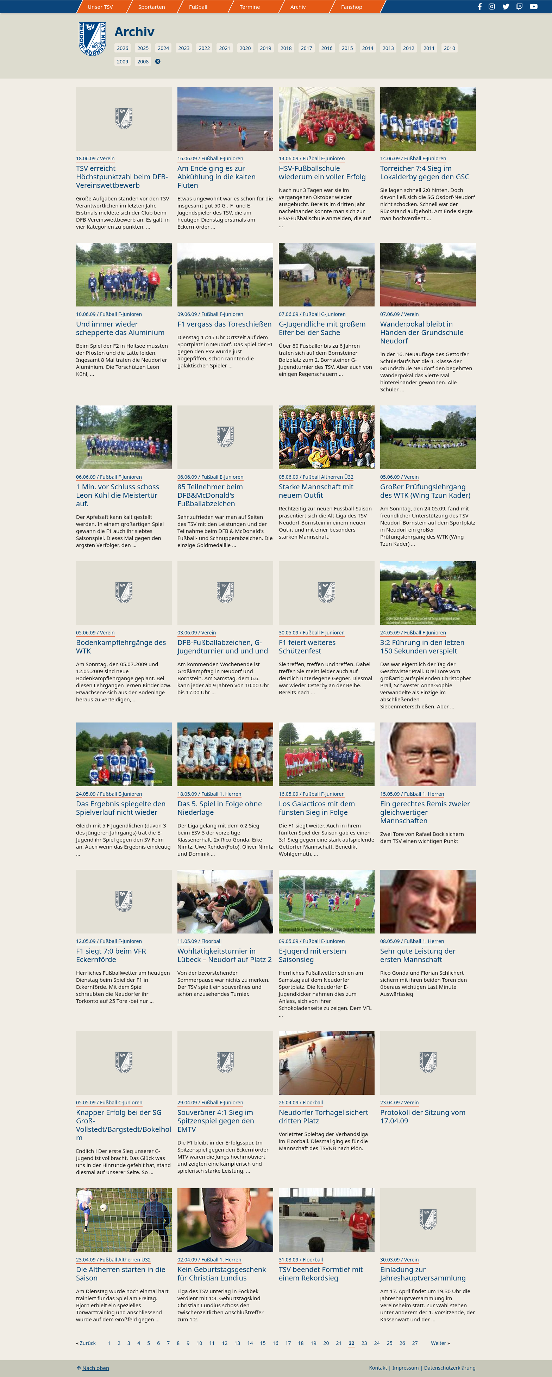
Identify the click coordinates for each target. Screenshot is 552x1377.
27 (415, 1343)
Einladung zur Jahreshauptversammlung (423, 1274)
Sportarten (151, 6)
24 (377, 1343)
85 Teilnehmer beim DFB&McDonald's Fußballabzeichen (210, 495)
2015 (347, 48)
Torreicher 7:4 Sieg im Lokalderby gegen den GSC (424, 172)
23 (364, 1343)
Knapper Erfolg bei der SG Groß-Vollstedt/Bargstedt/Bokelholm (123, 1125)
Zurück (88, 1343)
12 (224, 1343)
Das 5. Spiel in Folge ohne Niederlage (219, 808)
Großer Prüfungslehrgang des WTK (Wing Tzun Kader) (425, 491)
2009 (122, 61)
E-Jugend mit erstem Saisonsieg (312, 955)
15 (262, 1343)
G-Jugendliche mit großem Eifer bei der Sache (322, 328)
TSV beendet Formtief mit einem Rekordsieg (321, 1274)
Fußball (198, 6)
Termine (250, 6)
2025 (143, 48)
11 (212, 1343)
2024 (163, 48)
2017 (306, 48)
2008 (143, 61)
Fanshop (351, 6)
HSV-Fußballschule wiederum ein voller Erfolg (322, 172)
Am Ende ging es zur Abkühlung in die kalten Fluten (216, 176)
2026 (122, 48)
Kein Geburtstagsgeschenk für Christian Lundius (221, 1274)
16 (275, 1343)
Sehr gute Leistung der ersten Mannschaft (418, 955)
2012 (408, 48)
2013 (388, 48)
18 (300, 1343)
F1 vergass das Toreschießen (224, 324)
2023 (183, 48)
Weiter (438, 1343)
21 (339, 1343)
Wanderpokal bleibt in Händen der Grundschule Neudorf (422, 332)
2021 (224, 48)
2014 (368, 48)
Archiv (298, 6)
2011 (429, 48)
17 (288, 1343)
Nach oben (95, 1367)
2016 (327, 48)
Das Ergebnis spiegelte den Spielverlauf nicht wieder (121, 808)
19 (313, 1343)
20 (326, 1343)
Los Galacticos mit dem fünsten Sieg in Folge (317, 808)
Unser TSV (100, 6)
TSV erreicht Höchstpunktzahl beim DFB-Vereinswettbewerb (122, 176)
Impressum (406, 1367)
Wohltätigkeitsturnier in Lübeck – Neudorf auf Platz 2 (224, 955)
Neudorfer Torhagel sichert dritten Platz (323, 1116)
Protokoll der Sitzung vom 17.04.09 (423, 1116)
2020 (245, 48)
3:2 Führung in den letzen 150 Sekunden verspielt (422, 647)
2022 (204, 48)
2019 (265, 48)
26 (402, 1343)
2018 (286, 48)
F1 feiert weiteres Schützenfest (307, 647)
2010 (449, 48)
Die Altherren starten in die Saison (120, 1274)
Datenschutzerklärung (450, 1367)
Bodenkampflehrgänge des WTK (121, 647)
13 (237, 1343)
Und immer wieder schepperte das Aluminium (120, 328)
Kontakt (378, 1367)
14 (250, 1343)
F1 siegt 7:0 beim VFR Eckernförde (111, 955)
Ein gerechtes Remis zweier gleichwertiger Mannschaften (425, 812)
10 (199, 1343)
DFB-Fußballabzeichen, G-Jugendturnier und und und (222, 647)
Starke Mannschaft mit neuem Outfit (316, 491)
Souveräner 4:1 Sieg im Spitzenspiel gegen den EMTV (215, 1121)
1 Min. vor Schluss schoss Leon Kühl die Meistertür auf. (117, 495)
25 (390, 1343)
